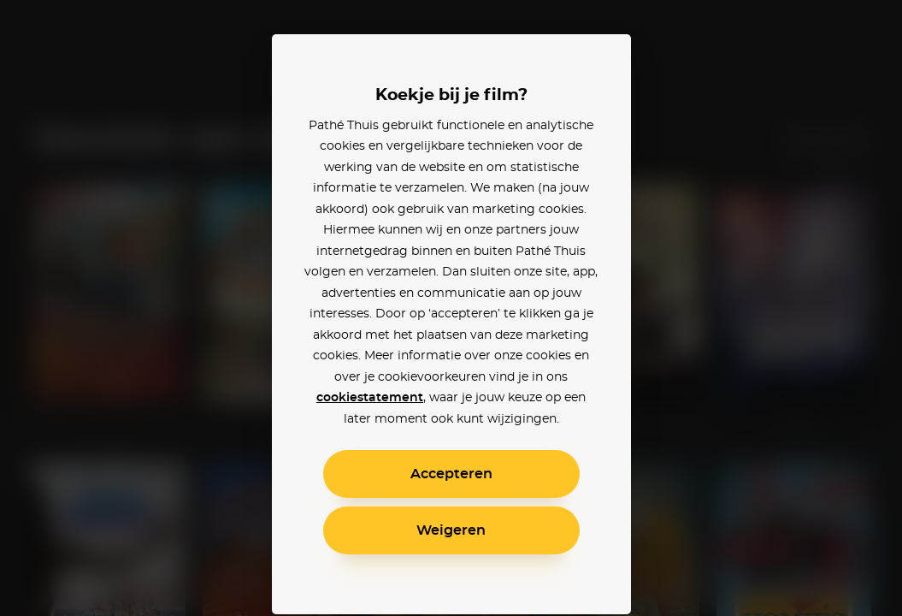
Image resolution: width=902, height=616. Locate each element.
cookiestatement (369, 398)
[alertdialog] (451, 308)
